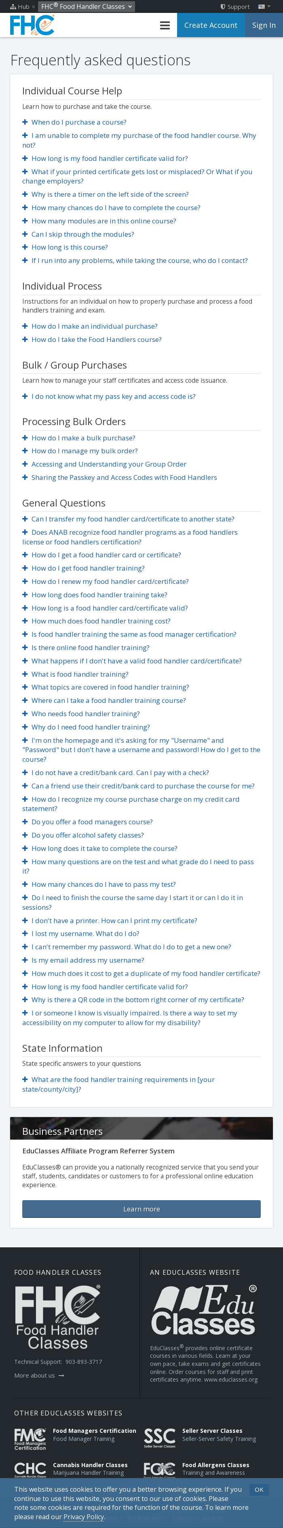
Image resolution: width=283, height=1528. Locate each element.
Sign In (264, 25)
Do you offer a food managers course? (87, 821)
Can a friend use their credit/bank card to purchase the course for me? (138, 785)
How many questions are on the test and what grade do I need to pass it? (138, 866)
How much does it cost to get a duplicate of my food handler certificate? (141, 973)
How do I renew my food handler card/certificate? (105, 581)
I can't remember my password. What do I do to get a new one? (126, 946)
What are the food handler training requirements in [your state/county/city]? (118, 1084)
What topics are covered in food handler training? (105, 687)
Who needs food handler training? (81, 713)
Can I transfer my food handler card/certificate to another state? (128, 518)
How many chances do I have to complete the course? (111, 207)
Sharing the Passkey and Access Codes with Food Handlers (119, 477)
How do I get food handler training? (83, 568)
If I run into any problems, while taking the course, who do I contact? (135, 260)
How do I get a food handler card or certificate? (101, 554)
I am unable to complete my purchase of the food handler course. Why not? (139, 140)
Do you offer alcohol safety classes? (83, 835)
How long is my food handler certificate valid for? (105, 158)
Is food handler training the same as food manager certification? (129, 634)
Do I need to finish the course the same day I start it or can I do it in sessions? (132, 902)
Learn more (141, 1208)
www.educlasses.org (231, 1379)
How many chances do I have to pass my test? (99, 884)
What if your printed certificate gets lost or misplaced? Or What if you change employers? (137, 176)
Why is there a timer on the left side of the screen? (105, 194)
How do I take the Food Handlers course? (92, 339)
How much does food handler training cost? (96, 620)
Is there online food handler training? (86, 647)
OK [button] (259, 1489)
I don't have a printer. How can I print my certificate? (109, 920)
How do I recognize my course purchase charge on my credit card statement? (131, 803)
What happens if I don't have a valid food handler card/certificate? (132, 660)
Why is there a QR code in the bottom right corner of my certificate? (133, 999)
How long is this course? (65, 247)
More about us (39, 1375)
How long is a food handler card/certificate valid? (105, 608)
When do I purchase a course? (74, 122)
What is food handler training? (75, 674)
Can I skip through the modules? (78, 234)
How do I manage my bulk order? (80, 450)
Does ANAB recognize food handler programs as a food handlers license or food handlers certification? (130, 536)
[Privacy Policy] (83, 1517)
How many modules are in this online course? (99, 220)
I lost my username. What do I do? (80, 933)
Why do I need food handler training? (86, 727)
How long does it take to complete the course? (99, 848)
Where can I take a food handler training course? (104, 700)
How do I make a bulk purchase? (78, 437)
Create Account (211, 25)
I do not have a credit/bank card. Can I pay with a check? (115, 772)
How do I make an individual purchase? (90, 326)
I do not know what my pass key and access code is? (109, 396)
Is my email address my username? (83, 960)
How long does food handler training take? (94, 594)
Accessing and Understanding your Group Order (104, 464)
